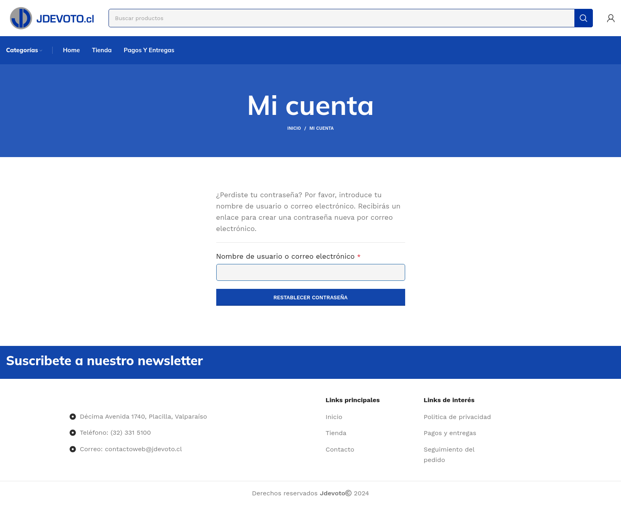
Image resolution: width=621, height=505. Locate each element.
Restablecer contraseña (310, 297)
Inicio (294, 128)
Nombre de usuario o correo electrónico (307, 255)
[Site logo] (51, 17)
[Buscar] (351, 18)
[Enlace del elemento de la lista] (372, 417)
